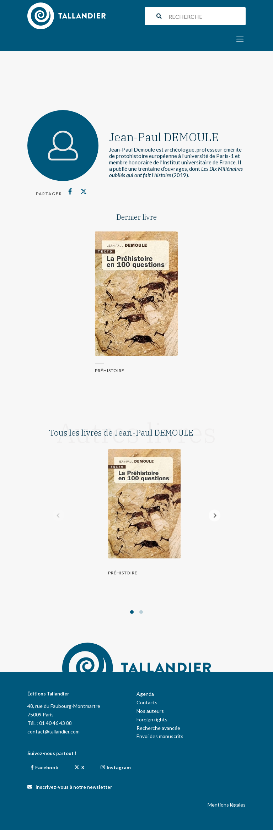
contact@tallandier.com (53, 731)
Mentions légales (227, 805)
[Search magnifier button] (159, 16)
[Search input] (205, 16)
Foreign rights (151, 719)
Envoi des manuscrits (159, 736)
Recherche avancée (158, 728)
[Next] (214, 516)
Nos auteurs (150, 711)
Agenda (145, 694)
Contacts (146, 702)
